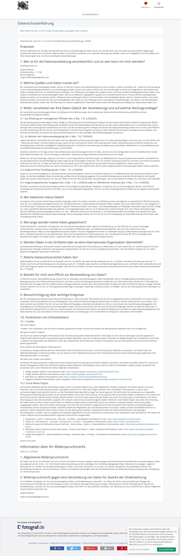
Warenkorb (158, 5)
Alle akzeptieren (166, 549)
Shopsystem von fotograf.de (116, 543)
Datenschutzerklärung (92, 543)
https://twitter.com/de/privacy (126, 421)
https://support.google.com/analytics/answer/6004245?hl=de (92, 371)
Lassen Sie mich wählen (139, 549)
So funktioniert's (90, 14)
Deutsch (145, 5)
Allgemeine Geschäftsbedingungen (66, 543)
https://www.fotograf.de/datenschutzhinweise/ (111, 379)
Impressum (44, 543)
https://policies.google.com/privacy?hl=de (83, 374)
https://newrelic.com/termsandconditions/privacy (85, 377)
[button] (57, 548)
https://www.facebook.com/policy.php (123, 419)
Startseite (33, 543)
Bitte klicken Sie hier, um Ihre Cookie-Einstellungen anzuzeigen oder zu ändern (54, 31)
